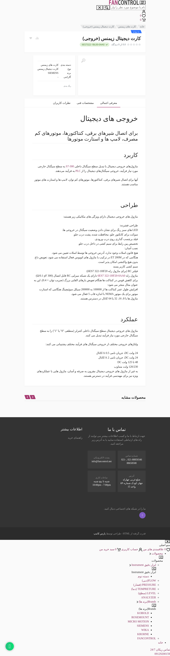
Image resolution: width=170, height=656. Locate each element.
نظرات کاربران (61, 102)
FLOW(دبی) (149, 580)
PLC (78, 170)
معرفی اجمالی (108, 102)
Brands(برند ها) (146, 601)
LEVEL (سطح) (147, 593)
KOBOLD (143, 613)
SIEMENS (143, 625)
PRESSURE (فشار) (144, 584)
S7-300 (70, 166)
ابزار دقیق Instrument (143, 564)
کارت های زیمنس (127, 26)
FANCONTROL (146, 638)
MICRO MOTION (138, 621)
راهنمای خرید (75, 437)
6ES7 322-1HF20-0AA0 (111, 275)
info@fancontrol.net (102, 461)
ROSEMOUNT (140, 617)
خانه (142, 26)
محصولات (156, 553)
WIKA (145, 629)
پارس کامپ (100, 533)
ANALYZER (148, 597)
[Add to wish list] (30, 38)
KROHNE (143, 634)
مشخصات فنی (85, 102)
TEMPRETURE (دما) (143, 588)
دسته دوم (143, 576)
